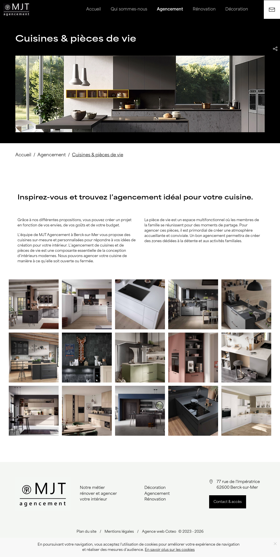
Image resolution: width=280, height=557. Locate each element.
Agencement (170, 9)
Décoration (236, 9)
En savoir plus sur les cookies (170, 550)
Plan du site (86, 532)
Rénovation (204, 9)
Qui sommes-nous (129, 9)
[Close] (275, 543)
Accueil (93, 9)
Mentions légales (119, 532)
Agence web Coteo (159, 532)
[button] (34, 304)
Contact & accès (228, 502)
